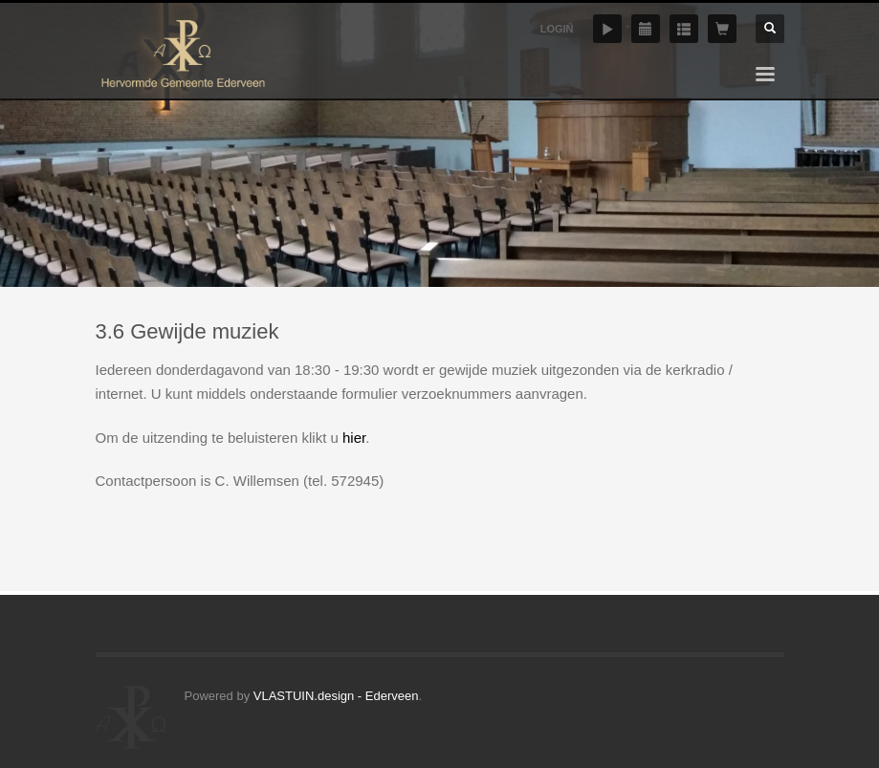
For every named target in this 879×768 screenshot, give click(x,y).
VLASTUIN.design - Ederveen (336, 696)
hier (353, 437)
